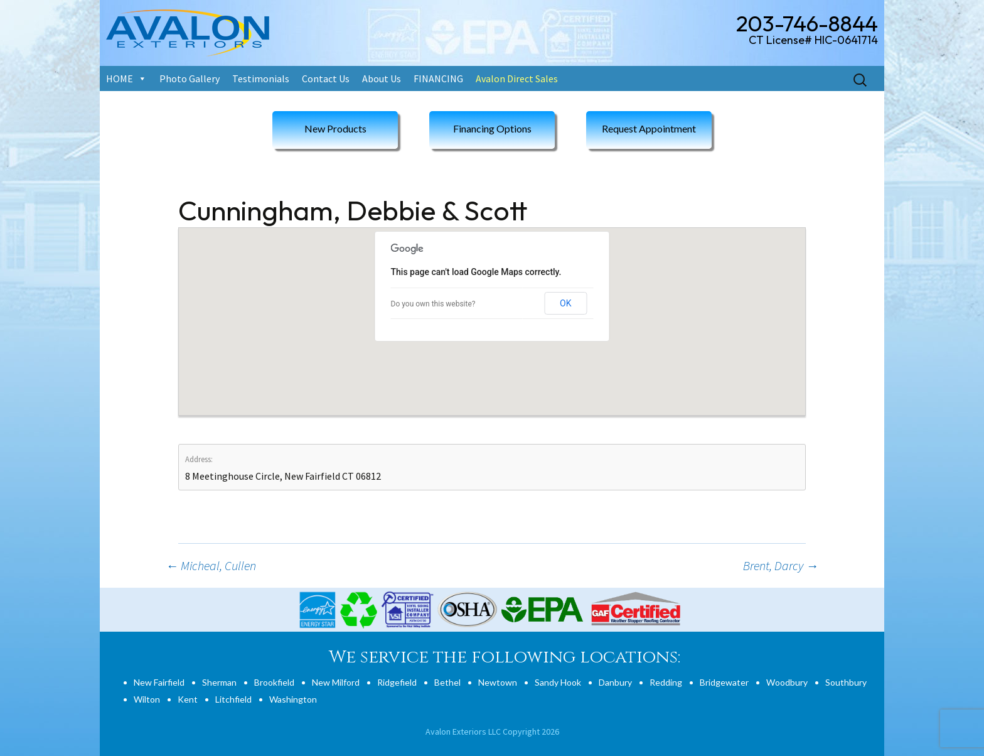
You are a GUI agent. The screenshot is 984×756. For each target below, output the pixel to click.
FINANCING (438, 78)
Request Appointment (649, 128)
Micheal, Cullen (211, 565)
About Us (381, 78)
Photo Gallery (189, 78)
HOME (119, 78)
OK (565, 303)
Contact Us (326, 78)
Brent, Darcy (780, 565)
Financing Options (492, 128)
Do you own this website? (433, 304)
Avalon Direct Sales (517, 78)
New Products (335, 128)
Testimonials (260, 78)
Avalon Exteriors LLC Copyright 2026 (492, 731)
